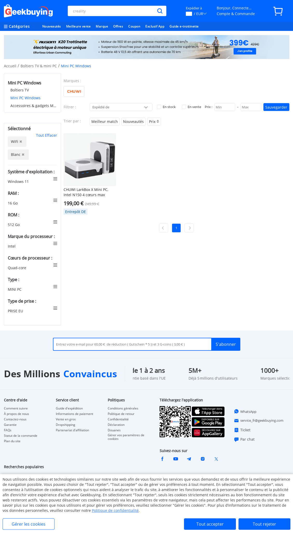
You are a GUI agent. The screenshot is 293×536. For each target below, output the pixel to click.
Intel (12, 246)
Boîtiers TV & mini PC (39, 65)
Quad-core (17, 267)
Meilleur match (104, 121)
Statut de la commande (20, 436)
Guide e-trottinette (184, 26)
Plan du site (12, 441)
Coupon (134, 26)
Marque (102, 26)
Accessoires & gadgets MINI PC (33, 105)
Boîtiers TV (19, 90)
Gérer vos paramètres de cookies (126, 437)
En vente (191, 106)
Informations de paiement (74, 414)
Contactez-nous (15, 419)
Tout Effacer (46, 135)
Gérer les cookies (28, 524)
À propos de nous (16, 414)
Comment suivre (16, 408)
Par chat (244, 439)
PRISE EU (16, 310)
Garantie (10, 425)
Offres (118, 26)
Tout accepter (210, 524)
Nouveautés (51, 26)
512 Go (14, 224)
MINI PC (15, 289)
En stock (166, 106)
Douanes (114, 430)
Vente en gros (66, 419)
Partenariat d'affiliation (72, 430)
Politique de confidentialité (115, 510)
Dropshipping (65, 425)
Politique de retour (121, 414)
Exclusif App (154, 26)
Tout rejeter (264, 524)
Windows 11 (19, 181)
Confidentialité (118, 419)
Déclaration (116, 425)
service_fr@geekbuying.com (258, 420)
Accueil (10, 65)
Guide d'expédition (69, 408)
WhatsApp (245, 411)
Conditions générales (123, 408)
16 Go (13, 203)
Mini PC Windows (25, 97)
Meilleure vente (78, 26)
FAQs (7, 430)
